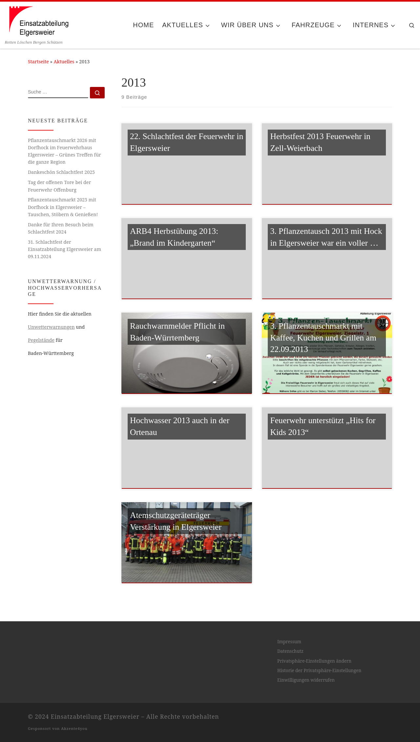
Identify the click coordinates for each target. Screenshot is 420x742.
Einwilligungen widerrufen (306, 680)
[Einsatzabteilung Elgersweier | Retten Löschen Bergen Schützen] (38, 20)
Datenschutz (290, 651)
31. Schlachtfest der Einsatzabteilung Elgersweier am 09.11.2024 (64, 249)
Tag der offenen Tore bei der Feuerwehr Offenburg (59, 186)
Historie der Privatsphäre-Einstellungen (319, 670)
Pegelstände (41, 340)
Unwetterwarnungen (51, 327)
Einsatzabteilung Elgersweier (95, 716)
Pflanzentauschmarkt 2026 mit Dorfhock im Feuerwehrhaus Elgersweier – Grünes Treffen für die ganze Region (64, 151)
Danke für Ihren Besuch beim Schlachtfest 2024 (61, 228)
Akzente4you (74, 728)
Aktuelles (64, 61)
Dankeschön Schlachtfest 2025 (61, 172)
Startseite (38, 61)
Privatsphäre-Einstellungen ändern (314, 661)
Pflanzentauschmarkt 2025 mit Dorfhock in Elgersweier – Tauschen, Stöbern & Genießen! (63, 206)
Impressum (289, 642)
